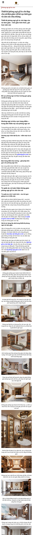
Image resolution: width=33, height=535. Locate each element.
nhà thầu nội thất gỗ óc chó (15, 234)
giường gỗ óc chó (22, 154)
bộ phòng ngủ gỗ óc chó (13, 249)
